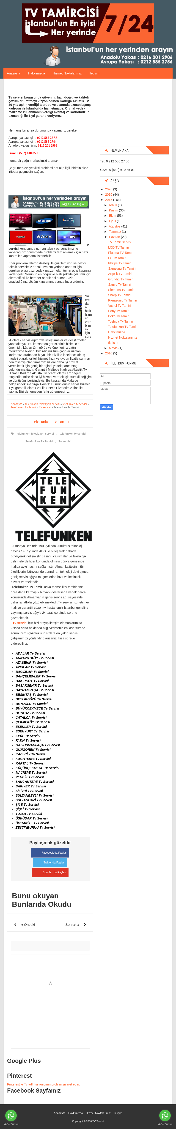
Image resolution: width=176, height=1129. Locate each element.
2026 (109, 189)
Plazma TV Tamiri (120, 253)
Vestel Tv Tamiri (119, 305)
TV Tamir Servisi (120, 242)
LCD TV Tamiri (118, 247)
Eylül (113, 221)
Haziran (115, 237)
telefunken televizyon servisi (35, 433)
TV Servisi (98, 1120)
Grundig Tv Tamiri (120, 279)
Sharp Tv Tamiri (119, 295)
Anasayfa (13, 73)
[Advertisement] (134, 114)
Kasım (114, 210)
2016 (109, 194)
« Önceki (28, 924)
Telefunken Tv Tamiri (39, 441)
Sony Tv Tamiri (118, 311)
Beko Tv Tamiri (118, 316)
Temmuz (115, 231)
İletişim (94, 73)
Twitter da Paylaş (50, 861)
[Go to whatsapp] (11, 1115)
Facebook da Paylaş (50, 852)
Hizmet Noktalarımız (67, 73)
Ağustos (115, 226)
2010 (109, 353)
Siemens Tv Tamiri (121, 290)
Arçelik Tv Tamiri (120, 274)
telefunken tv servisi (73, 433)
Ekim (113, 215)
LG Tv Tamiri (117, 258)
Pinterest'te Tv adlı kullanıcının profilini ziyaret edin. (43, 1084)
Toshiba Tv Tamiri (120, 321)
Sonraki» (72, 924)
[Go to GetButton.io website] (11, 1124)
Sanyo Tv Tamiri (119, 284)
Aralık (113, 205)
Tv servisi (65, 441)
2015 (109, 200)
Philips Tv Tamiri (119, 263)
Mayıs (113, 348)
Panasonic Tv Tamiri (122, 300)
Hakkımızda (36, 73)
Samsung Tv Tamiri (121, 268)
